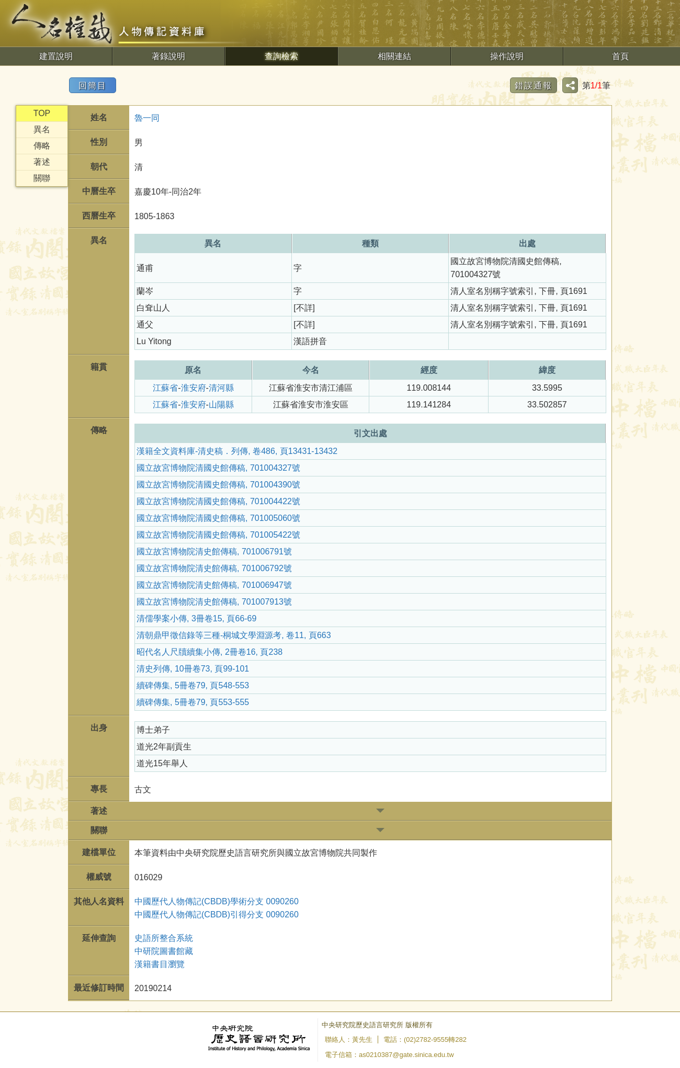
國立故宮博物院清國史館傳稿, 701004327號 (218, 467)
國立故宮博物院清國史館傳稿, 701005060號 (218, 518)
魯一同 (147, 117)
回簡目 (92, 85)
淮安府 (193, 387)
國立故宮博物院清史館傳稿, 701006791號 (214, 551)
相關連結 (394, 56)
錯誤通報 (533, 85)
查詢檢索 (281, 56)
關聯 (41, 178)
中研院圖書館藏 (163, 951)
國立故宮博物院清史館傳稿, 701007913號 (214, 601)
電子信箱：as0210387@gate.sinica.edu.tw (389, 1055)
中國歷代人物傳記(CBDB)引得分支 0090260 (216, 914)
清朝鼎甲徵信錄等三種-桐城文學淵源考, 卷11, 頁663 (234, 635)
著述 (41, 161)
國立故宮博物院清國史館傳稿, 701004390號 (218, 484)
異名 (41, 129)
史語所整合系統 (163, 938)
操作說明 (507, 56)
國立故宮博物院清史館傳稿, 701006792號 (214, 568)
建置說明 (56, 56)
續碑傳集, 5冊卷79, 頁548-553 (193, 685)
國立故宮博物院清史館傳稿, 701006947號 (214, 585)
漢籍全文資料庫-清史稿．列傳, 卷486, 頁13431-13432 (237, 451)
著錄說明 (168, 56)
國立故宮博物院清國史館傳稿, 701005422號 (218, 534)
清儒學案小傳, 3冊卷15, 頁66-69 (196, 618)
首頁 (620, 56)
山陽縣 (221, 404)
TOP (42, 113)
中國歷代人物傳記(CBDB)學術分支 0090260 (216, 901)
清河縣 (221, 387)
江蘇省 (165, 387)
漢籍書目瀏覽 (159, 964)
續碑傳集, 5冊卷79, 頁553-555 (193, 702)
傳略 (41, 145)
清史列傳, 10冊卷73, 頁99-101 (193, 668)
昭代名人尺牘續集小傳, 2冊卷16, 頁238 (209, 651)
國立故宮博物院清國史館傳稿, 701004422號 (218, 501)
